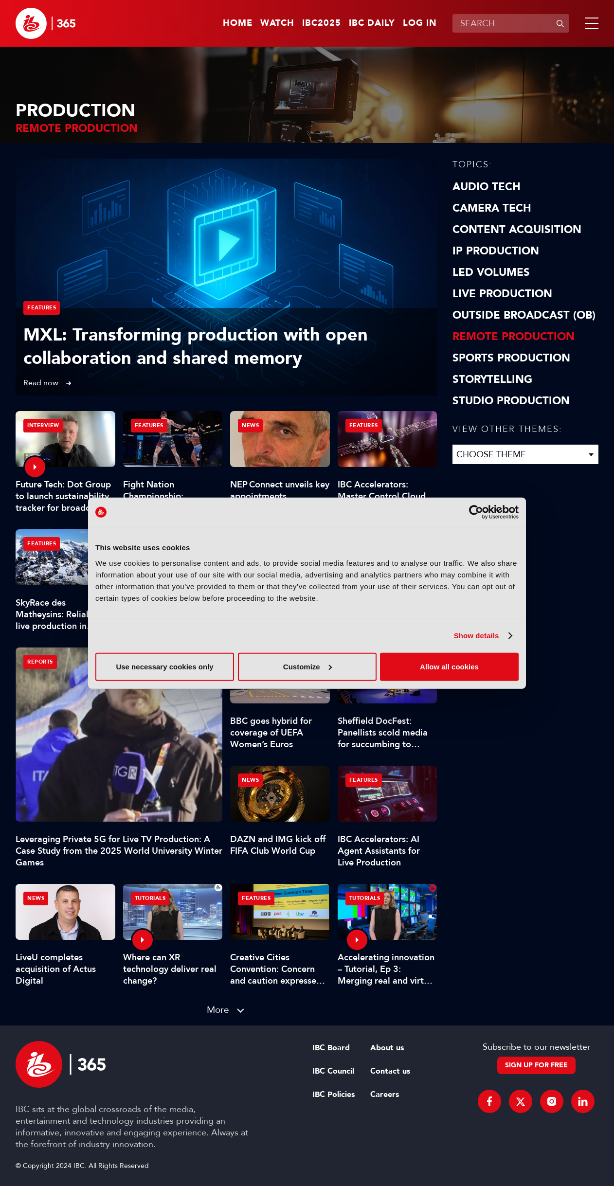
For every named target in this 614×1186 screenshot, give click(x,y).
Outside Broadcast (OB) (524, 315)
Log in (420, 23)
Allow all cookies (449, 666)
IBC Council (333, 1071)
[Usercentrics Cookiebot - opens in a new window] (476, 512)
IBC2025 (321, 23)
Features (41, 307)
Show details (476, 635)
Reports (40, 661)
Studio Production (511, 401)
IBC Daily (372, 23)
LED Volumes (491, 272)
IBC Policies (333, 1094)
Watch (277, 23)
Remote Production (513, 336)
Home (238, 23)
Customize (307, 666)
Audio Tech (486, 187)
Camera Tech (491, 208)
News (250, 425)
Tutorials (150, 898)
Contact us (390, 1071)
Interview (43, 425)
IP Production (495, 251)
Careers (384, 1094)
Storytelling (492, 379)
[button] (589, 23)
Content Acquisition (516, 229)
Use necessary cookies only (164, 666)
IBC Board (331, 1047)
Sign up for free (536, 1065)
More (218, 1010)
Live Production (502, 294)
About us (387, 1047)
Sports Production (511, 358)
